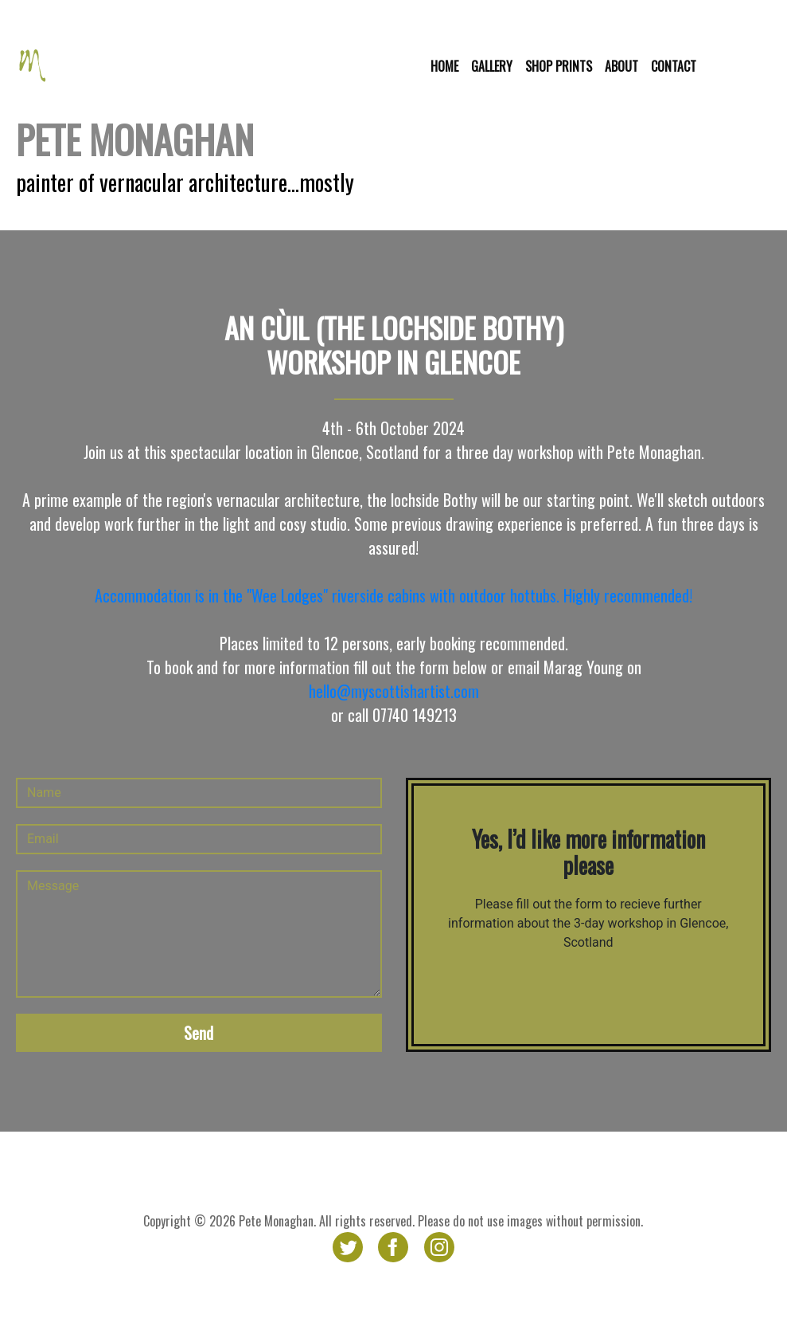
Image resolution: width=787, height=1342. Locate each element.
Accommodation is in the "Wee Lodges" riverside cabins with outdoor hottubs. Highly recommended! (393, 595)
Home (444, 66)
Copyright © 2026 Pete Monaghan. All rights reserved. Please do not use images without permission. (393, 1220)
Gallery (491, 66)
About (621, 66)
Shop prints (558, 66)
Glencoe (743, 66)
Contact (673, 66)
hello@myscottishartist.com (394, 691)
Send (198, 1033)
